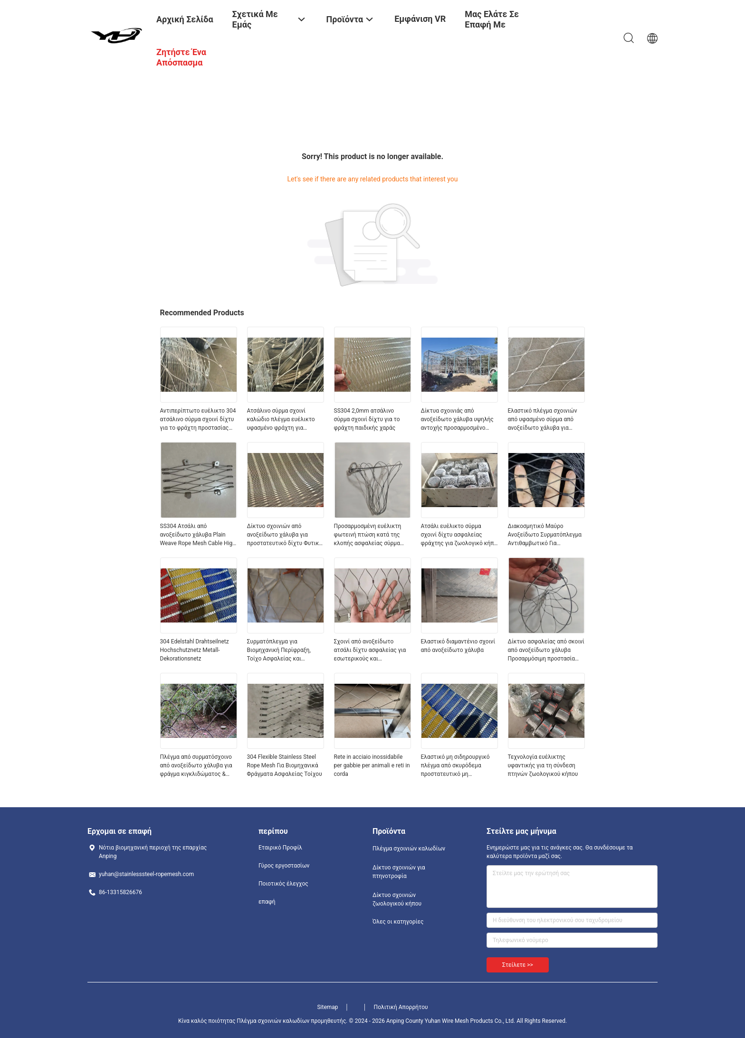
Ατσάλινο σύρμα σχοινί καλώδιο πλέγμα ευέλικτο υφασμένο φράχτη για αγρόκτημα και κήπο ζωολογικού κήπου (281, 419)
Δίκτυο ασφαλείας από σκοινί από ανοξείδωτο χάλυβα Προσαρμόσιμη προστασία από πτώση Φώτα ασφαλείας (546, 650)
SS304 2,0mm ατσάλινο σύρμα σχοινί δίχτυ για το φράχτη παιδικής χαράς (367, 419)
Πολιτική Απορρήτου (401, 1007)
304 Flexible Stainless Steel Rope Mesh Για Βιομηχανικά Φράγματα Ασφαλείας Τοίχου (284, 765)
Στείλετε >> (517, 965)
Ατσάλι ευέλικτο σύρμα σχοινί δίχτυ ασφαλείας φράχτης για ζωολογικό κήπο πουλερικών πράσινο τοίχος (459, 535)
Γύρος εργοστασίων (283, 865)
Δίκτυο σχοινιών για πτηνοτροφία (398, 871)
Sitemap (327, 1007)
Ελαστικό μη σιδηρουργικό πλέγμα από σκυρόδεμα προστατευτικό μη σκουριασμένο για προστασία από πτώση (458, 766)
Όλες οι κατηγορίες (397, 921)
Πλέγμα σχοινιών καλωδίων (408, 848)
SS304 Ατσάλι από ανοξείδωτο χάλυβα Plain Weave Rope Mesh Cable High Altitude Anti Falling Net (198, 535)
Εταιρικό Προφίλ (280, 847)
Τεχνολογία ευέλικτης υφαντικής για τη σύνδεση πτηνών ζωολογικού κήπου (543, 765)
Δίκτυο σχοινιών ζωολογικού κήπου (396, 899)
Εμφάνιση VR (420, 19)
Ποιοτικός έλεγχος (283, 883)
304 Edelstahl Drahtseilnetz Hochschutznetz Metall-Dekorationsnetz (194, 650)
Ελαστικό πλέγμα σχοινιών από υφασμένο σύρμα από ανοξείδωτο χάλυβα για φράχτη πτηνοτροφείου (542, 419)
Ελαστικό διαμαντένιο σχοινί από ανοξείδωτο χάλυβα (458, 645)
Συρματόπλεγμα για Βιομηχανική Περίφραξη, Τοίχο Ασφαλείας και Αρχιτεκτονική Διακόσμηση (282, 650)
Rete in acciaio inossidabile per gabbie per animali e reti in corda (372, 765)
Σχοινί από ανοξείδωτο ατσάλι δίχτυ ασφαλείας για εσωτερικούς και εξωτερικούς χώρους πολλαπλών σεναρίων (370, 650)
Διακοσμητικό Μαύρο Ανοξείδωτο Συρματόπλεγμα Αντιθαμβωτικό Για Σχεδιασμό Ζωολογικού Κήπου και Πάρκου (545, 535)
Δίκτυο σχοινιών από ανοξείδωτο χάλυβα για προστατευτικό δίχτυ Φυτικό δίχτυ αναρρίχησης (284, 535)
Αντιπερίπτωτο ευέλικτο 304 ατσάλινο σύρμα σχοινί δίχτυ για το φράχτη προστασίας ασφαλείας (198, 419)
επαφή (267, 901)
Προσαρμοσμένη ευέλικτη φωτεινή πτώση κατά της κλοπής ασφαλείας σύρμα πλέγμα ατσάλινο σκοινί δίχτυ (367, 535)
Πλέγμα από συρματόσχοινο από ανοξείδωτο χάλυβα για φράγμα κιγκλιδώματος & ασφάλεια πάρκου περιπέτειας (196, 766)
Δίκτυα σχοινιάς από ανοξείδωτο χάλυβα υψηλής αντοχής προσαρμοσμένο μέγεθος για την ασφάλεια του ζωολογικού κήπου (457, 419)
